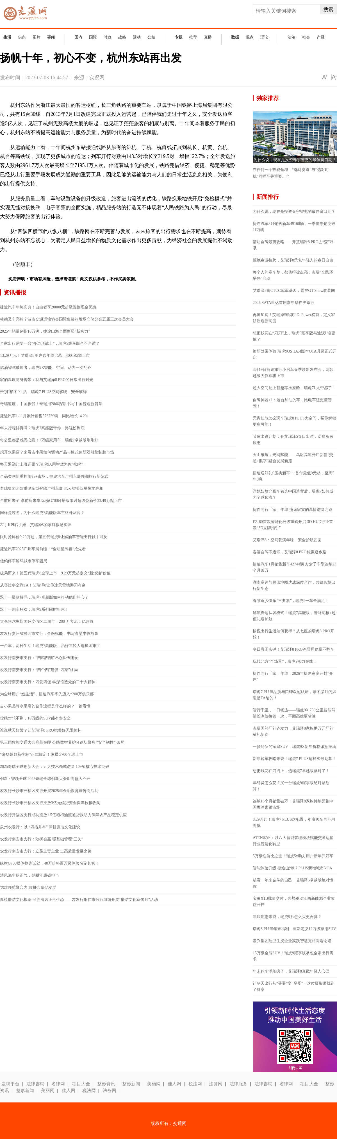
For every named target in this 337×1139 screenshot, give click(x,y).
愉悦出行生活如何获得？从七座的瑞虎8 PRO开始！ (293, 634)
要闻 (51, 37)
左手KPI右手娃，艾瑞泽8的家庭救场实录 (35, 525)
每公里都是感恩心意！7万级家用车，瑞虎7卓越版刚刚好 (49, 440)
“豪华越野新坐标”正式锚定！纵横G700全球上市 (41, 754)
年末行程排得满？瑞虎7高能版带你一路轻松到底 (42, 428)
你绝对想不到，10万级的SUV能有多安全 (35, 718)
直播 (208, 37)
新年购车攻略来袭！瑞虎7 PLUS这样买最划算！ (294, 759)
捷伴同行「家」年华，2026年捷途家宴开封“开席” (293, 676)
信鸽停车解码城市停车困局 (23, 561)
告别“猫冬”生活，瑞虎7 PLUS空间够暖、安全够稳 (43, 392)
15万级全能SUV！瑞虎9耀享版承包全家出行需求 (293, 956)
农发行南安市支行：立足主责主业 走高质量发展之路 (46, 851)
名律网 (58, 1083)
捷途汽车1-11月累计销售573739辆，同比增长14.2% (44, 416)
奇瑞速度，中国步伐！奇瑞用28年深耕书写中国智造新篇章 (51, 404)
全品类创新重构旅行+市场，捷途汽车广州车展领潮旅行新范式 (54, 476)
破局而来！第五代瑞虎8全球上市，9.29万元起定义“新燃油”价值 (55, 573)
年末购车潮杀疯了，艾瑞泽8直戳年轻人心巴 (291, 971)
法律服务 (238, 1083)
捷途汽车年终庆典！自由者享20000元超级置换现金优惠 (48, 307)
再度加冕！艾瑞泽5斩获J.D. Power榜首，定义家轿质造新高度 (294, 318)
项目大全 (81, 1083)
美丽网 (154, 1083)
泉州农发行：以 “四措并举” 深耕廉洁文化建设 (40, 827)
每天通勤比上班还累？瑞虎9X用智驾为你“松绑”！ (43, 464)
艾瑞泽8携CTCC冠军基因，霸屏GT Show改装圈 (294, 290)
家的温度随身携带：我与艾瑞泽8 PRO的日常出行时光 (46, 380)
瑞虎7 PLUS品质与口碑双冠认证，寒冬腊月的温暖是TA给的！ (294, 695)
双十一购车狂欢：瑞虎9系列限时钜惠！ (34, 609)
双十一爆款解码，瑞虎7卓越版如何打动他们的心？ (44, 597)
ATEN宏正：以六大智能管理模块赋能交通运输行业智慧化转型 (293, 841)
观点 (250, 37)
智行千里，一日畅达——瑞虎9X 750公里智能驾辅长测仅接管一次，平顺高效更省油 (294, 713)
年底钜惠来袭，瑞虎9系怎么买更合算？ (287, 917)
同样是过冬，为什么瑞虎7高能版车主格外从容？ (42, 513)
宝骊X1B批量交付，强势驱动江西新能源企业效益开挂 (294, 901)
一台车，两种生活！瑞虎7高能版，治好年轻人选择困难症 (50, 646)
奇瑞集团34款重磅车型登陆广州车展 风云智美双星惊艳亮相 (51, 488)
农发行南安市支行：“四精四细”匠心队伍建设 (39, 658)
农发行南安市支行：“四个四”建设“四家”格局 (39, 670)
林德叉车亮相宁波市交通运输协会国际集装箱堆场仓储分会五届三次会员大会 (67, 319)
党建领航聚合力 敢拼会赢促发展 (28, 887)
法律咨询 (35, 1083)
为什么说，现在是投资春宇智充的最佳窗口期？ (295, 160)
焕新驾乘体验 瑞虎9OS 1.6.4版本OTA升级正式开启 (294, 354)
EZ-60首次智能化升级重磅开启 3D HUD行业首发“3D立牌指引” (293, 525)
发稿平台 (10, 1083)
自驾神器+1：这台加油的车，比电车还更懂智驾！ (292, 403)
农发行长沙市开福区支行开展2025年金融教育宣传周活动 (49, 791)
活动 (137, 37)
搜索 (328, 9)
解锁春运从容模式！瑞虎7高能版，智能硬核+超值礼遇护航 (294, 616)
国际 (93, 37)
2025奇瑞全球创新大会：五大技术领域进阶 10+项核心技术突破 (54, 766)
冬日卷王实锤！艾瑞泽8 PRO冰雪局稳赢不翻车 (293, 649)
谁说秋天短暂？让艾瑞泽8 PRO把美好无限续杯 (40, 730)
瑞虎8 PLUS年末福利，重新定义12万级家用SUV (294, 929)
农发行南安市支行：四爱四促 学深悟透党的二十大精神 (47, 682)
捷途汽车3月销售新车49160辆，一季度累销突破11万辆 (294, 227)
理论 (264, 37)
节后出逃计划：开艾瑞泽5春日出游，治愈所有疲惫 (293, 439)
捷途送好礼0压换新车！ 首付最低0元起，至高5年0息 (293, 476)
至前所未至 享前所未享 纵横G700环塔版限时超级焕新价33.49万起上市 (61, 501)
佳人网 (174, 1083)
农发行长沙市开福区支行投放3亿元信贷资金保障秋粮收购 (50, 803)
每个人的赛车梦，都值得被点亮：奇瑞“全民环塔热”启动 (293, 275)
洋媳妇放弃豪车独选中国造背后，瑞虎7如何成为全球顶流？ (293, 494)
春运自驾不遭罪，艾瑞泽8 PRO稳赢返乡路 (289, 552)
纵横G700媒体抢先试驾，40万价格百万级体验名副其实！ (49, 863)
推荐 (193, 37)
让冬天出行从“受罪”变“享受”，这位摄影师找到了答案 (293, 986)
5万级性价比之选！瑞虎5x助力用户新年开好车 (293, 856)
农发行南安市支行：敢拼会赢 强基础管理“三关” (41, 839)
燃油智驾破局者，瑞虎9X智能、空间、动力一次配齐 (45, 368)
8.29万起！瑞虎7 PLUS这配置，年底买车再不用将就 (294, 822)
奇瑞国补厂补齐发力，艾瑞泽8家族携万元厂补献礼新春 (293, 731)
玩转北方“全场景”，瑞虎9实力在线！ (285, 661)
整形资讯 (106, 1083)
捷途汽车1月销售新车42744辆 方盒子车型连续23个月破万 (294, 567)
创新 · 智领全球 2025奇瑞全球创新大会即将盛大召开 (45, 779)
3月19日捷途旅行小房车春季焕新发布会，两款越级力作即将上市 (293, 372)
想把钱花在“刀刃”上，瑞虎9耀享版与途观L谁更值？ (294, 336)
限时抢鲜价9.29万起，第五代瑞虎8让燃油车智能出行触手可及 (53, 537)
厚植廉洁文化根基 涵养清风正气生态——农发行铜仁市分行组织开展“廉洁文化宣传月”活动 (79, 899)
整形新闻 (131, 1083)
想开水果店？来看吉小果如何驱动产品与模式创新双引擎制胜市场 (57, 452)
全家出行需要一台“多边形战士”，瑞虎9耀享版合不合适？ (50, 343)
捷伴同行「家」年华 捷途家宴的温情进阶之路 (293, 510)
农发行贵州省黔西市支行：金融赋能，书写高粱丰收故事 (49, 633)
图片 (36, 37)
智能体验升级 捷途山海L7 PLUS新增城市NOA (292, 868)
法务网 (215, 1083)
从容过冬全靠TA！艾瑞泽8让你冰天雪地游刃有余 (43, 585)
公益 (151, 37)
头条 (22, 37)
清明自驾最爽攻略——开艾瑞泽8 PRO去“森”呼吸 (293, 245)
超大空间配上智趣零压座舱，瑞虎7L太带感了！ (294, 388)
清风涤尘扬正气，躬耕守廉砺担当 (29, 875)
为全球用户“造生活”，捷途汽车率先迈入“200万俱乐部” (47, 694)
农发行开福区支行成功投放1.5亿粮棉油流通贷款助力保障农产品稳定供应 (63, 815)
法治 (291, 37)
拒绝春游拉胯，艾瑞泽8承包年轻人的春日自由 (293, 260)
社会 (306, 37)
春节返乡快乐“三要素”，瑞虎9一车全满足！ (291, 601)
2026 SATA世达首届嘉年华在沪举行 (283, 303)
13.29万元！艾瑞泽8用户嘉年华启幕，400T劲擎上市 (45, 355)
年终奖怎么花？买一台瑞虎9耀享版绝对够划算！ (291, 786)
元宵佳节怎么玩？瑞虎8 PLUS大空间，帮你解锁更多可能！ (294, 421)
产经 (321, 37)
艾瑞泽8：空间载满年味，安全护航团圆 (287, 540)
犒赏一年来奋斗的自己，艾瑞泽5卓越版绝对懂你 (293, 883)
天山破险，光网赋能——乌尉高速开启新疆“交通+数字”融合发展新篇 (293, 458)
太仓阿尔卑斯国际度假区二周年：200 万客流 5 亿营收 (47, 621)
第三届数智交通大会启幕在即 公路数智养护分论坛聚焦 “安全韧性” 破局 (62, 742)
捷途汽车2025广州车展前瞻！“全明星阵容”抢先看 (43, 549)
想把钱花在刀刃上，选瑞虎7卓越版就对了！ (291, 771)
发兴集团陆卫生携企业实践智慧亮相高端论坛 (292, 941)
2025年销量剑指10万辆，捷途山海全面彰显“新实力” (45, 331)
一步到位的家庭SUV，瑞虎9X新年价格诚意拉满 (294, 747)
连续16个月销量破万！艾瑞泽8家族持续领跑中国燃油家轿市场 (293, 804)
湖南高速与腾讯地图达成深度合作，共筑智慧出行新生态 (294, 585)
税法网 (195, 1083)
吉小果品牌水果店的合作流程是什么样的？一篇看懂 (45, 706)
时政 (107, 37)
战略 (122, 37)
